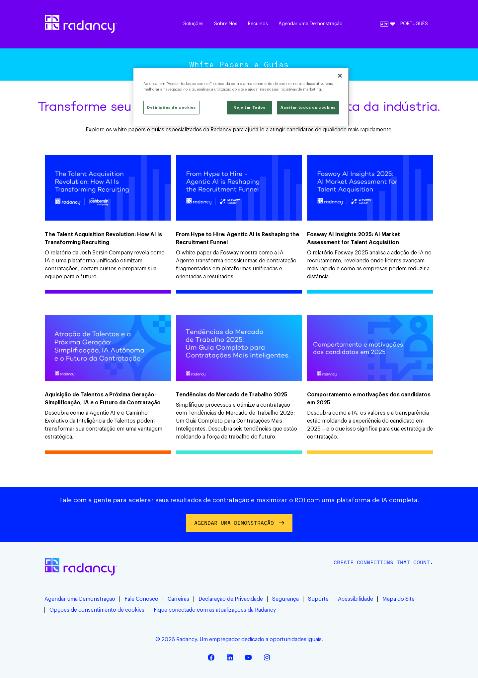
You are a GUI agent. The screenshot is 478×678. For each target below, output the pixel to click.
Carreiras (178, 599)
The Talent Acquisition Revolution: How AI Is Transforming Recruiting (103, 238)
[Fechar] (340, 75)
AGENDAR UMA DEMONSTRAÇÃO (234, 522)
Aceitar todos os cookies (308, 107)
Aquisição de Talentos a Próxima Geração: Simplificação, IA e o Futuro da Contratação (103, 398)
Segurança (285, 599)
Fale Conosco (141, 599)
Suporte (318, 599)
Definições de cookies (171, 107)
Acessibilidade (355, 599)
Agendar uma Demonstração (311, 23)
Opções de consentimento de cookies (96, 610)
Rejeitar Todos (249, 107)
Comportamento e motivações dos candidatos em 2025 (369, 398)
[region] (241, 97)
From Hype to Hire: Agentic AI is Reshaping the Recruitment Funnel (237, 238)
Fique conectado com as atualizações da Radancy (215, 610)
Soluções (193, 23)
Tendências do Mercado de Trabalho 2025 (231, 394)
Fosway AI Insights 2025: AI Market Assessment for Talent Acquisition (353, 238)
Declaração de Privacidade (231, 599)
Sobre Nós (225, 23)
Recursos (258, 23)
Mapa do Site (398, 599)
